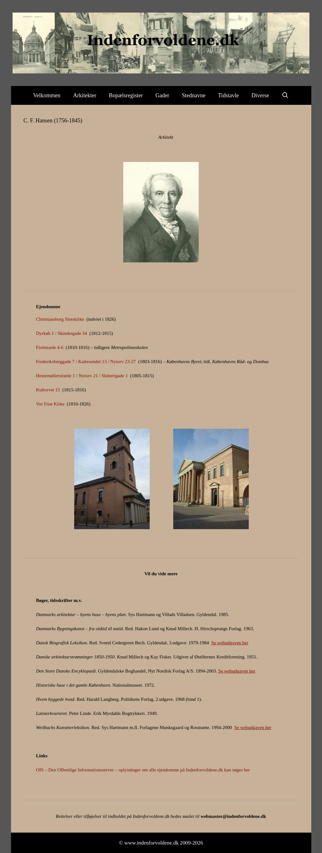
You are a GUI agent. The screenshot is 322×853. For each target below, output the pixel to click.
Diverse (260, 95)
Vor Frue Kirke (50, 403)
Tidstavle (228, 95)
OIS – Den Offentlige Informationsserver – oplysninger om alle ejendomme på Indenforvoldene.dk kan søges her (143, 769)
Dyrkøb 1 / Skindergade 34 (61, 333)
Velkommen (46, 95)
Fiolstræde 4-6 (50, 347)
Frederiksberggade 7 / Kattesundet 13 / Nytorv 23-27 (86, 361)
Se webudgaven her (229, 642)
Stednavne (193, 95)
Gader (162, 95)
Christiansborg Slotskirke (60, 319)
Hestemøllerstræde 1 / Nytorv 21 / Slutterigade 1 (82, 375)
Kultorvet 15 (48, 389)
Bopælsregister (126, 95)
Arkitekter (84, 95)
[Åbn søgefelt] (285, 95)
